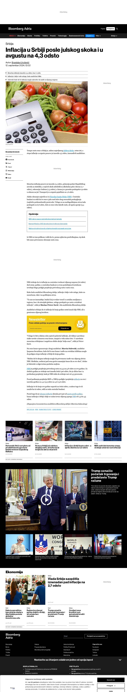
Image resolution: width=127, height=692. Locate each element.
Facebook (96, 647)
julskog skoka (68, 151)
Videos (37, 644)
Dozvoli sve (111, 664)
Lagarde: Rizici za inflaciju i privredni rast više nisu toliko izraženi (18, 557)
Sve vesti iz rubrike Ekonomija (14, 459)
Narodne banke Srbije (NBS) (61, 197)
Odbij (111, 676)
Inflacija (30, 409)
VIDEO (12, 36)
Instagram (96, 650)
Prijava (103, 29)
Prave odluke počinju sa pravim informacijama (48, 323)
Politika (37, 36)
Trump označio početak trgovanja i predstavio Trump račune (105, 475)
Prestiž (53, 36)
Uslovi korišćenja (69, 644)
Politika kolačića (69, 652)
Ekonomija (21, 36)
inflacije (77, 379)
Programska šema (40, 647)
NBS (28, 369)
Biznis (29, 36)
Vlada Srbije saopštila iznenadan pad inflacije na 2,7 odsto (66, 582)
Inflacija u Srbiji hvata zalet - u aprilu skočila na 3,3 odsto (78, 447)
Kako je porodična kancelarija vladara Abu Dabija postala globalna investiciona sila (14, 614)
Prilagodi (111, 670)
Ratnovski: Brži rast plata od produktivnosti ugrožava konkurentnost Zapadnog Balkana (18, 449)
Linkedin (95, 655)
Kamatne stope (45, 409)
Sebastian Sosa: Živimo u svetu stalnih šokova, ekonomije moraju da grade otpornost (46, 558)
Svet (7, 608)
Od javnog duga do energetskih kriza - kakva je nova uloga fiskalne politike (78, 557)
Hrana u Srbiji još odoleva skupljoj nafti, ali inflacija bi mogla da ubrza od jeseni (47, 448)
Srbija (7, 443)
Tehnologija (62, 36)
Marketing (67, 655)
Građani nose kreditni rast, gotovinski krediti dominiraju (77, 613)
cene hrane (56, 409)
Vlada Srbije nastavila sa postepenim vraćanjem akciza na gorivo (105, 557)
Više (98, 36)
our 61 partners (34, 667)
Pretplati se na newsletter (96, 636)
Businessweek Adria (76, 36)
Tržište (45, 36)
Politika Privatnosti (69, 647)
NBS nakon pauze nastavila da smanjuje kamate (45, 219)
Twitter (95, 652)
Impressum (67, 650)
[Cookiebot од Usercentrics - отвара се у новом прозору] (12, 688)
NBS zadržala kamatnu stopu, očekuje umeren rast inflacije (107, 447)
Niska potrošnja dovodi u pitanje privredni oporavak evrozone (50, 228)
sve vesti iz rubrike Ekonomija (14, 626)
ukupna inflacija (46, 394)
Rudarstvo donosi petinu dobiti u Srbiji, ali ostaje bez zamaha (36, 613)
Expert (90, 36)
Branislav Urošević (20, 62)
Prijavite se (65, 328)
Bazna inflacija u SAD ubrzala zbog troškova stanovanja (48, 224)
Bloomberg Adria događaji (42, 650)
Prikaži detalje (30, 688)
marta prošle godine (74, 394)
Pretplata (110, 29)
